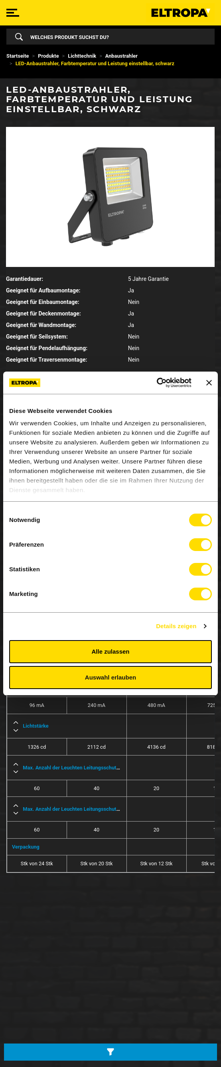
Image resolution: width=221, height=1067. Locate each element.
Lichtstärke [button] (36, 726)
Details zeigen (176, 626)
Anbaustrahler (121, 56)
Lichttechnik (82, 56)
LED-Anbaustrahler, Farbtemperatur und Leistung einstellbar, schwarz (95, 63)
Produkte (48, 56)
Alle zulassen (110, 651)
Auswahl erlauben (110, 677)
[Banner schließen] (209, 383)
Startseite (17, 56)
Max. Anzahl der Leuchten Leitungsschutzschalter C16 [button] (85, 809)
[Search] (116, 37)
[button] (16, 722)
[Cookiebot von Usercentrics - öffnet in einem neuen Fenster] (156, 383)
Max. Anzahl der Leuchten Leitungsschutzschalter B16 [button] (85, 768)
